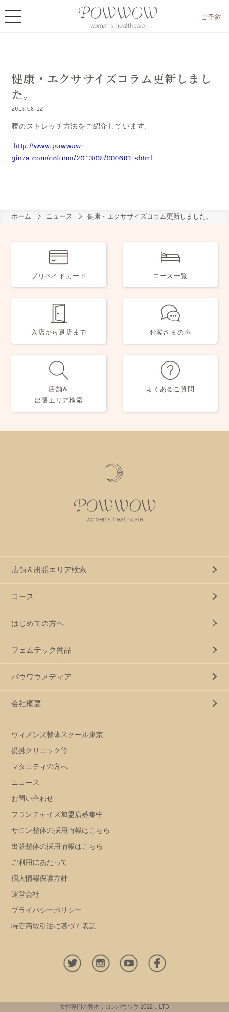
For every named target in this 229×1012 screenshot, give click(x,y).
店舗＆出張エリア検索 (49, 570)
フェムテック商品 (41, 650)
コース (22, 597)
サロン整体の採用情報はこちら (60, 830)
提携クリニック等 (39, 750)
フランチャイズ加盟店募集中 (57, 814)
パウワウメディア (41, 677)
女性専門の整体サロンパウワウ (99, 1007)
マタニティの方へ (39, 766)
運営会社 (25, 894)
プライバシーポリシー (46, 910)
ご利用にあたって (39, 862)
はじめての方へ (37, 623)
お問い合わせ (32, 798)
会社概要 (26, 704)
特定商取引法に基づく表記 (53, 926)
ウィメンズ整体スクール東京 (57, 734)
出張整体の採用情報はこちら (57, 846)
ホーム (21, 216)
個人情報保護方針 (39, 878)
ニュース (59, 216)
